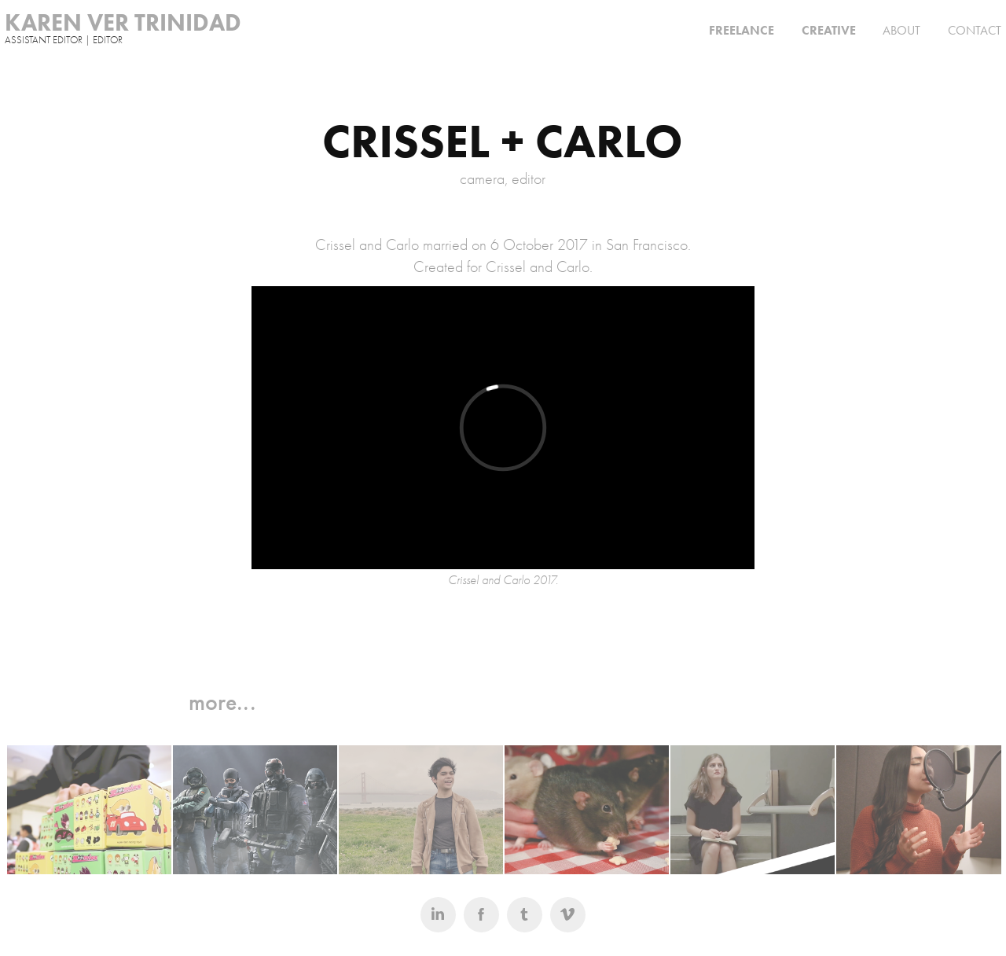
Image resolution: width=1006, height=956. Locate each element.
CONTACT (974, 30)
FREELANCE (741, 30)
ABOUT (901, 30)
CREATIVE (829, 30)
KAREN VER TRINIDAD (123, 22)
